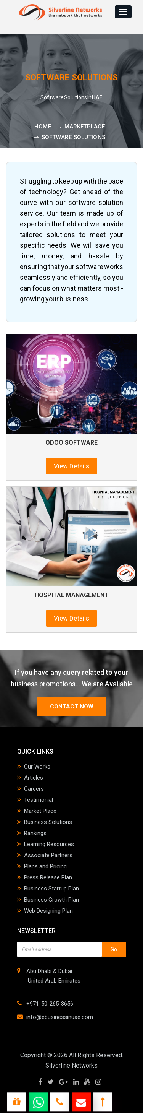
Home (42, 126)
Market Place (40, 811)
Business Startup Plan (51, 888)
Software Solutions (73, 137)
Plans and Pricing (45, 866)
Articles (33, 777)
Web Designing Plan (48, 910)
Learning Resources (49, 844)
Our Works (37, 766)
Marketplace (84, 126)
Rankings (35, 833)
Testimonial (38, 799)
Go (114, 949)
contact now (71, 706)
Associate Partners (48, 855)
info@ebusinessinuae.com (59, 1017)
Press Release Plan (48, 877)
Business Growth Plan (51, 899)
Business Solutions (48, 822)
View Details (71, 466)
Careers (34, 788)
